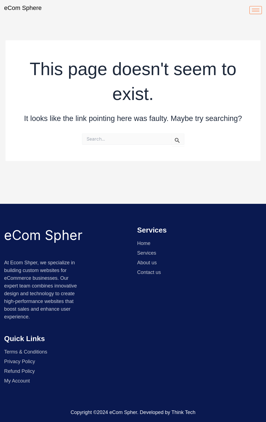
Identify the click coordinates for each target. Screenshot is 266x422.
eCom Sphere (23, 7)
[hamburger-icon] (255, 10)
